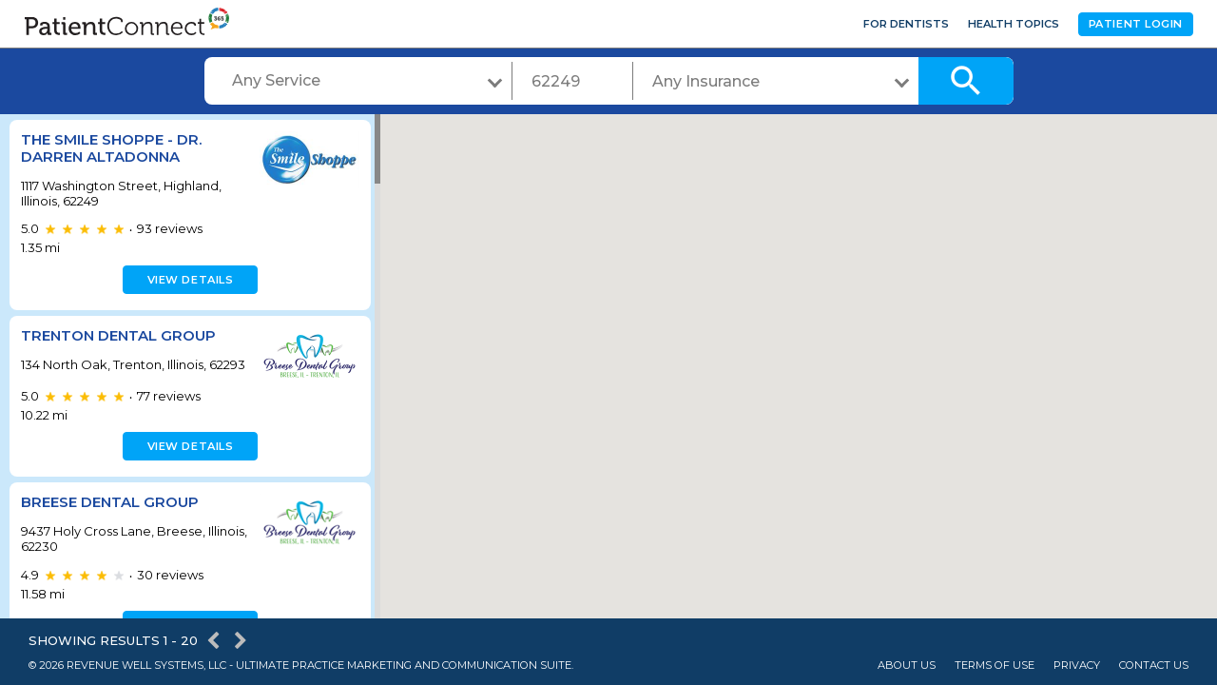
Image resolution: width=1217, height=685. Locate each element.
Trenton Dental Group (118, 335)
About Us (907, 665)
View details (188, 279)
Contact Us (1153, 665)
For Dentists (906, 23)
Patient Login (1136, 23)
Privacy (1076, 665)
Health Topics (1013, 23)
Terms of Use (994, 665)
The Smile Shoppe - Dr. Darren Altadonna (111, 148)
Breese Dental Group (110, 514)
